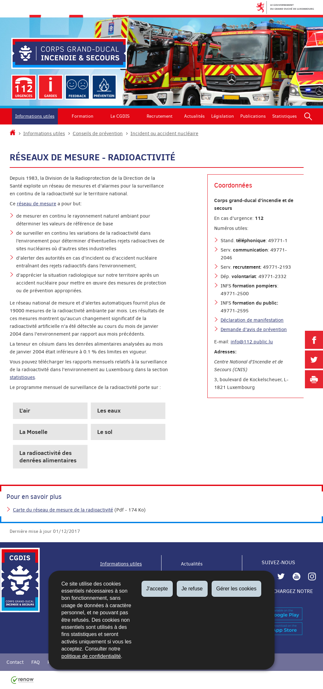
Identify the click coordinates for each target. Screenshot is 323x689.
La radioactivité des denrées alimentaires (48, 456)
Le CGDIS (120, 116)
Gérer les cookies (236, 588)
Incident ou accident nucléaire (164, 133)
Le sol (104, 432)
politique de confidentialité (91, 656)
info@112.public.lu (252, 342)
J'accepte (157, 588)
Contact (15, 662)
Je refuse (192, 588)
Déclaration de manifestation (252, 320)
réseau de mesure (36, 203)
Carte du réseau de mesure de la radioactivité (63, 510)
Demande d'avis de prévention (254, 329)
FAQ (35, 662)
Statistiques (284, 116)
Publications (253, 116)
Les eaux (108, 410)
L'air (24, 410)
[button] (308, 116)
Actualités (194, 116)
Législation (222, 116)
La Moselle (33, 432)
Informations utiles (35, 116)
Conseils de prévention (98, 133)
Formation (82, 116)
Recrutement (159, 116)
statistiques (22, 377)
